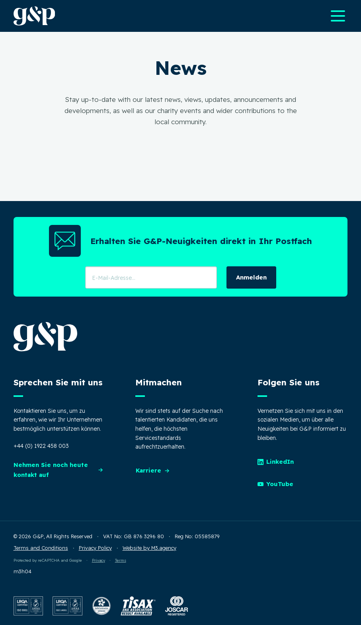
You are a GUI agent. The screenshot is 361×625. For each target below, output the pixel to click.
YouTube (276, 484)
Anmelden (251, 277)
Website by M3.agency (149, 548)
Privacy (98, 560)
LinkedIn (276, 461)
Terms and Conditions (41, 548)
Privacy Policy (95, 548)
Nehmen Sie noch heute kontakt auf (59, 469)
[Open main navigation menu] (337, 15)
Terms (120, 560)
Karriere (153, 470)
